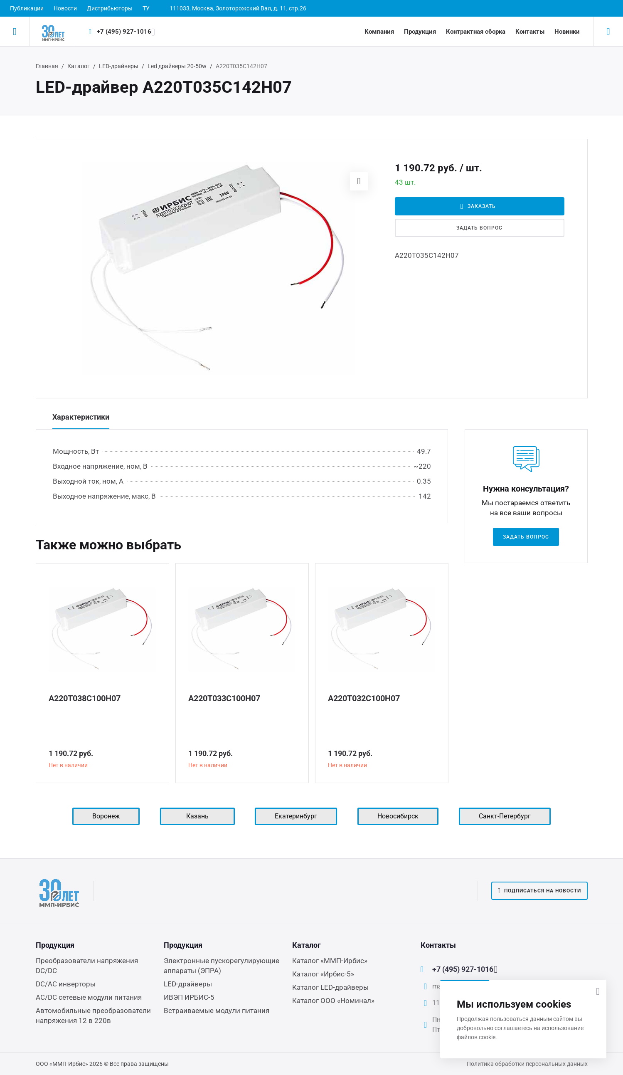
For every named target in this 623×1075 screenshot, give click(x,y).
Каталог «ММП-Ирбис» (329, 960)
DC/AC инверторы (66, 984)
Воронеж (106, 816)
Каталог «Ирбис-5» (323, 974)
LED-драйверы (118, 66)
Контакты (529, 31)
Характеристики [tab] (80, 417)
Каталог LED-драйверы (330, 987)
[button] (359, 181)
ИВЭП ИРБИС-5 (189, 997)
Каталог (78, 66)
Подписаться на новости (539, 891)
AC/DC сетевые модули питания (89, 997)
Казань (197, 816)
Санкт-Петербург (505, 816)
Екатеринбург (296, 816)
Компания (379, 31)
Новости (65, 8)
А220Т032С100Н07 (364, 698)
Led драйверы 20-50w (177, 66)
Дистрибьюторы (110, 8)
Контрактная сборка (475, 31)
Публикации (27, 8)
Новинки (567, 31)
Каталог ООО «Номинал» (333, 1000)
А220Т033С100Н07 (224, 698)
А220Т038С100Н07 (85, 698)
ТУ (146, 8)
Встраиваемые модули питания (216, 1010)
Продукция (420, 31)
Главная (47, 66)
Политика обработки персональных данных (527, 1063)
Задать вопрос (479, 228)
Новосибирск (398, 816)
